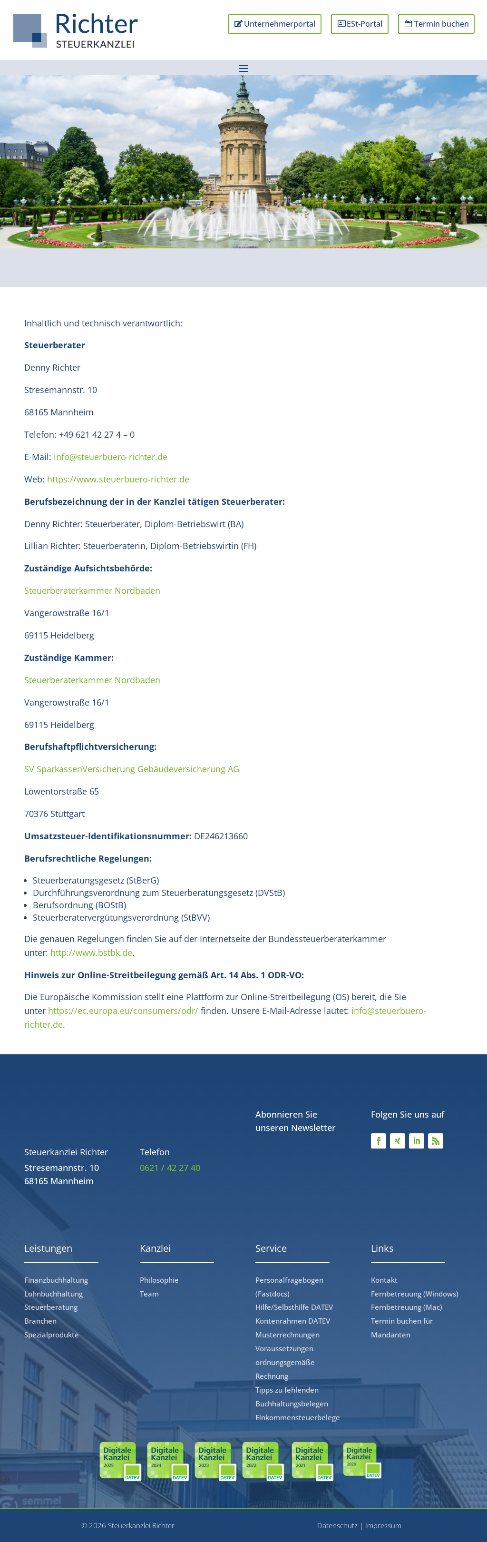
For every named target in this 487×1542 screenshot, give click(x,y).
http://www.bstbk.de (91, 952)
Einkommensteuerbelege (297, 1417)
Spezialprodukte (51, 1334)
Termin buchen (438, 24)
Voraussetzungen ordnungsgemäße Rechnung (285, 1362)
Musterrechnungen (287, 1334)
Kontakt (384, 1280)
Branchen (40, 1321)
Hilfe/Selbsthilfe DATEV (294, 1307)
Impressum (383, 1525)
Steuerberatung (51, 1307)
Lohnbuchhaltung (53, 1293)
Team (149, 1293)
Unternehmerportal (268, 24)
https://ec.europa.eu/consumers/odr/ (123, 1010)
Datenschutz (337, 1525)
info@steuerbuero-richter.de (110, 456)
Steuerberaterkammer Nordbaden (92, 590)
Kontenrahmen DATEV (292, 1321)
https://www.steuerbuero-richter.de (118, 479)
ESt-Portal (358, 24)
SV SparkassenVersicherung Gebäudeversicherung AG (131, 769)
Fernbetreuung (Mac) (406, 1307)
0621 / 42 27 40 (170, 1167)
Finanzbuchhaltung (56, 1280)
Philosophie (159, 1280)
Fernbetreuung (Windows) (414, 1293)
